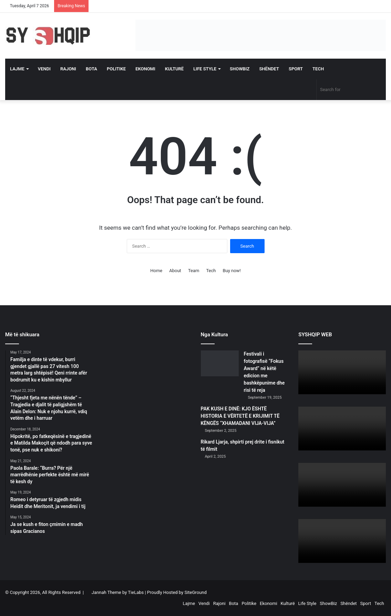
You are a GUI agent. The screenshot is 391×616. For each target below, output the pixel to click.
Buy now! (231, 270)
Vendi (44, 68)
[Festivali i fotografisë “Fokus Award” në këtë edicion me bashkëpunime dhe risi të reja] (220, 363)
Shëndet (269, 68)
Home (156, 270)
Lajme (17, 68)
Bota (91, 68)
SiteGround (195, 592)
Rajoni (68, 68)
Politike (116, 68)
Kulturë (174, 68)
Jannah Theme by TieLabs (118, 592)
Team (193, 270)
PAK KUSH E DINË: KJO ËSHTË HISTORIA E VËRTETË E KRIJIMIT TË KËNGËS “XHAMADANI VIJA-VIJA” (240, 416)
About (175, 270)
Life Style (204, 68)
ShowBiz (239, 68)
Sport (296, 68)
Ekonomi (145, 68)
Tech (318, 68)
